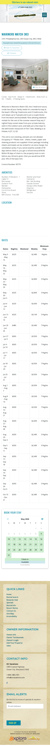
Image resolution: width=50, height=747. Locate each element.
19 (20, 544)
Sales (9, 646)
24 (9, 550)
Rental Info (11, 605)
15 (36, 539)
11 (14, 539)
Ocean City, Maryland (32, 734)
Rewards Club (12, 600)
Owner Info (11, 634)
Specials (10, 602)
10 (9, 539)
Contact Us (11, 611)
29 (36, 550)
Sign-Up (12, 722)
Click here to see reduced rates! (25, 2)
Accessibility (12, 616)
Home (9, 594)
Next (42, 519)
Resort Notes (12, 608)
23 (41, 544)
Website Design (15, 734)
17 (9, 544)
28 (30, 550)
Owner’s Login (12, 640)
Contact (12, 53)
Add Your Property (14, 643)
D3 (23, 734)
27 (25, 550)
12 (20, 539)
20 (25, 544)
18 (14, 544)
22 (36, 544)
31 (9, 555)
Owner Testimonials (15, 637)
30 (41, 550)
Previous (8, 519)
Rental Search (12, 597)
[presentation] (24, 714)
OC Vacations (12, 664)
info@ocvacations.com (16, 677)
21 (30, 544)
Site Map (10, 613)
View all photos (39, 87)
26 (20, 550)
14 (30, 539)
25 (14, 550)
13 (25, 539)
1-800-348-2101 (13, 675)
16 (41, 539)
